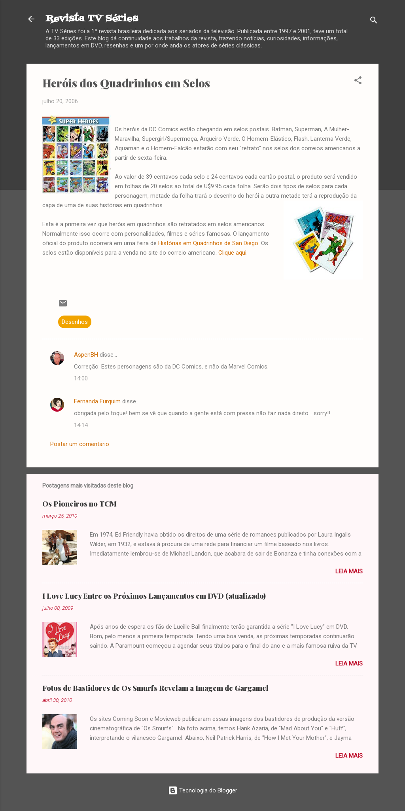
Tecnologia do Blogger (202, 790)
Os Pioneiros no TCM (79, 504)
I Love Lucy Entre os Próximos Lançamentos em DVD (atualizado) (154, 596)
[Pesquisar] (374, 21)
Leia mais (349, 571)
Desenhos (75, 321)
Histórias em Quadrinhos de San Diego (208, 243)
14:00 (81, 378)
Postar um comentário (79, 444)
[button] (358, 82)
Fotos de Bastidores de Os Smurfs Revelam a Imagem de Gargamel (155, 688)
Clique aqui (232, 252)
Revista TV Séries (91, 18)
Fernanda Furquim (97, 401)
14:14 (81, 425)
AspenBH (86, 354)
